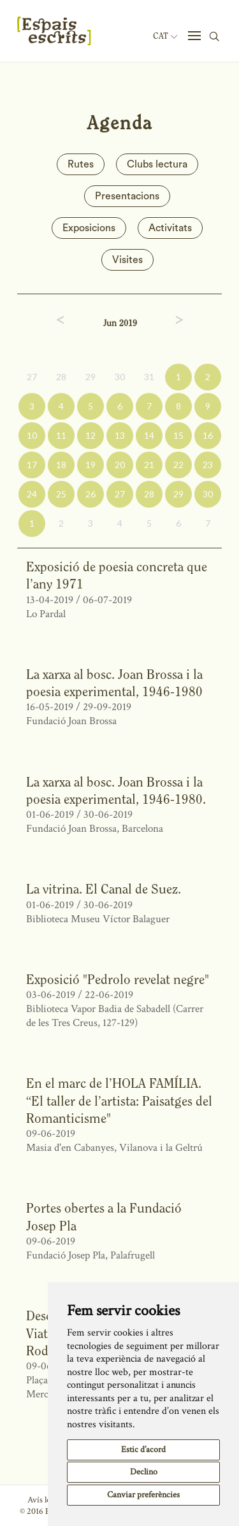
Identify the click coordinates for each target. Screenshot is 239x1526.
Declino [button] (143, 1472)
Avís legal (43, 1500)
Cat (165, 36)
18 (61, 464)
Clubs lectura (157, 164)
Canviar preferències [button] (143, 1495)
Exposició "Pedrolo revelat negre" (117, 979)
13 (120, 435)
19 (90, 464)
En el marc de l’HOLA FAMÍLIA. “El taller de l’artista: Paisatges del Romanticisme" (119, 1100)
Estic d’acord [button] (143, 1449)
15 (178, 435)
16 (208, 435)
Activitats (170, 228)
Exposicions (88, 228)
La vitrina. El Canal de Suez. (103, 889)
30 (120, 376)
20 (120, 464)
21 (149, 464)
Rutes (81, 164)
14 (149, 435)
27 (32, 376)
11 (61, 435)
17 (32, 464)
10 (32, 435)
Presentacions (127, 196)
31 (149, 376)
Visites (127, 260)
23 (208, 464)
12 (90, 435)
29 (90, 376)
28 (61, 376)
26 (90, 493)
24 (32, 493)
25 (61, 493)
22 (178, 464)
